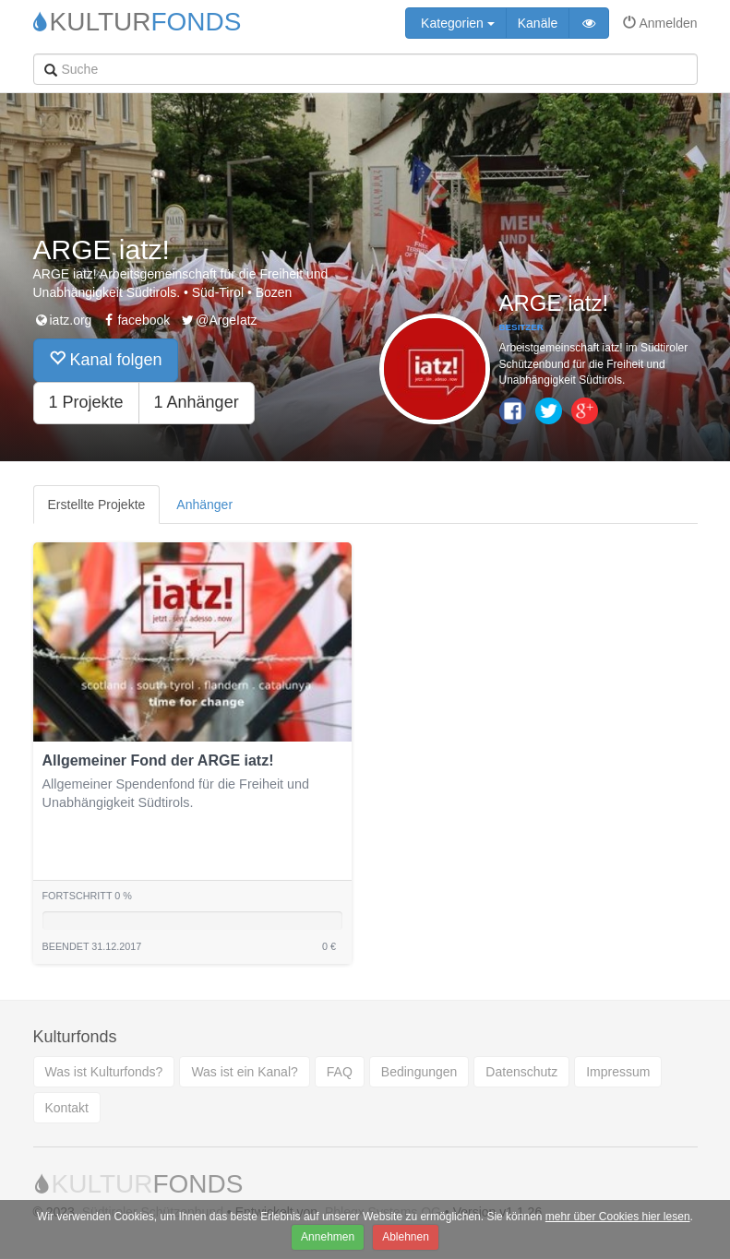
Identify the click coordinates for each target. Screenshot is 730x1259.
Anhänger (204, 504)
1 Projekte (86, 402)
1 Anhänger (196, 402)
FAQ (340, 1071)
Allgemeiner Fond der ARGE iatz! (158, 760)
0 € (329, 946)
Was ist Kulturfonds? (104, 1071)
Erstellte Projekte (97, 504)
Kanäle (538, 23)
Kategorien (456, 23)
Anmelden (660, 23)
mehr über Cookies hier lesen (617, 1216)
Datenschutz (521, 1071)
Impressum (618, 1071)
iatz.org (62, 320)
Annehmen (327, 1236)
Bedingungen (419, 1071)
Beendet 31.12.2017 (92, 946)
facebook (135, 320)
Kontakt (67, 1107)
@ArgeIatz (218, 320)
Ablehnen (405, 1236)
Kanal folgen (105, 359)
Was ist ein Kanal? (244, 1071)
